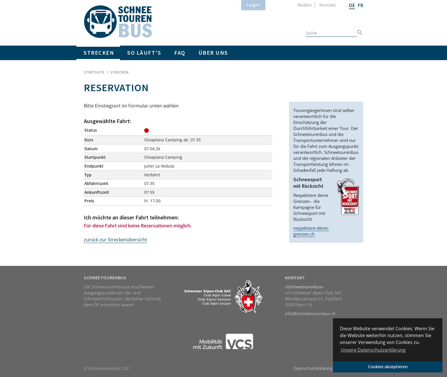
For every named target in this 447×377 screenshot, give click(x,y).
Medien (305, 5)
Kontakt (327, 5)
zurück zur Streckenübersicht (115, 240)
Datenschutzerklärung (312, 368)
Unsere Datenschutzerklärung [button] (373, 350)
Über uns (213, 52)
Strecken (99, 52)
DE (352, 5)
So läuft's (144, 52)
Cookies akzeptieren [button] (388, 366)
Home (118, 22)
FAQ (179, 52)
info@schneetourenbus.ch (310, 313)
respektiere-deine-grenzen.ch (311, 231)
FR (360, 5)
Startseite (94, 72)
